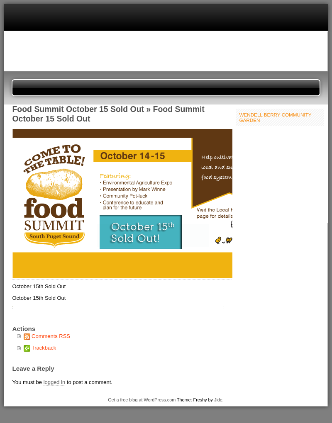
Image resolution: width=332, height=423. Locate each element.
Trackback (44, 348)
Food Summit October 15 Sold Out (78, 109)
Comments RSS (51, 336)
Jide (218, 399)
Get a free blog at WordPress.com (142, 399)
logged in (55, 382)
